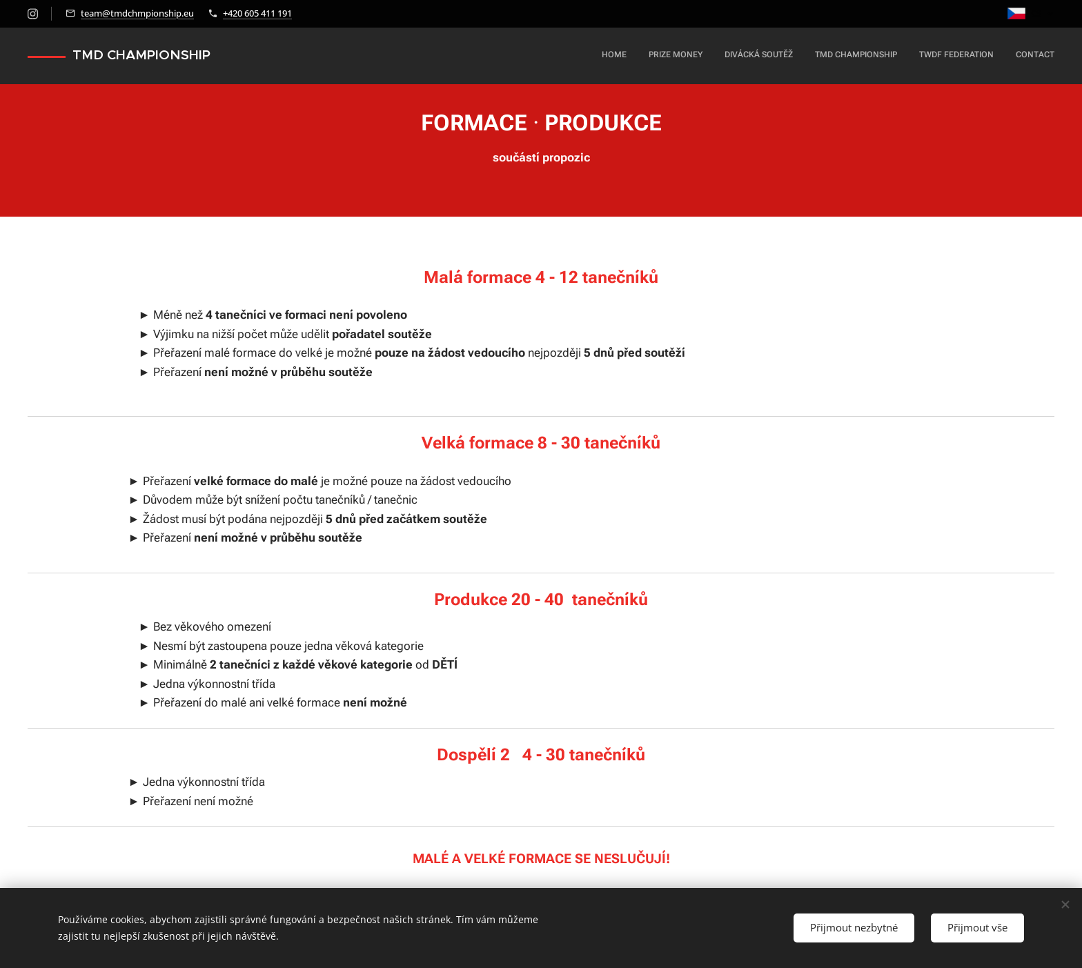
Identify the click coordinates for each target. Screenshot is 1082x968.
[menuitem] (948, 56)
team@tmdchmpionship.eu (137, 13)
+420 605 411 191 (257, 13)
